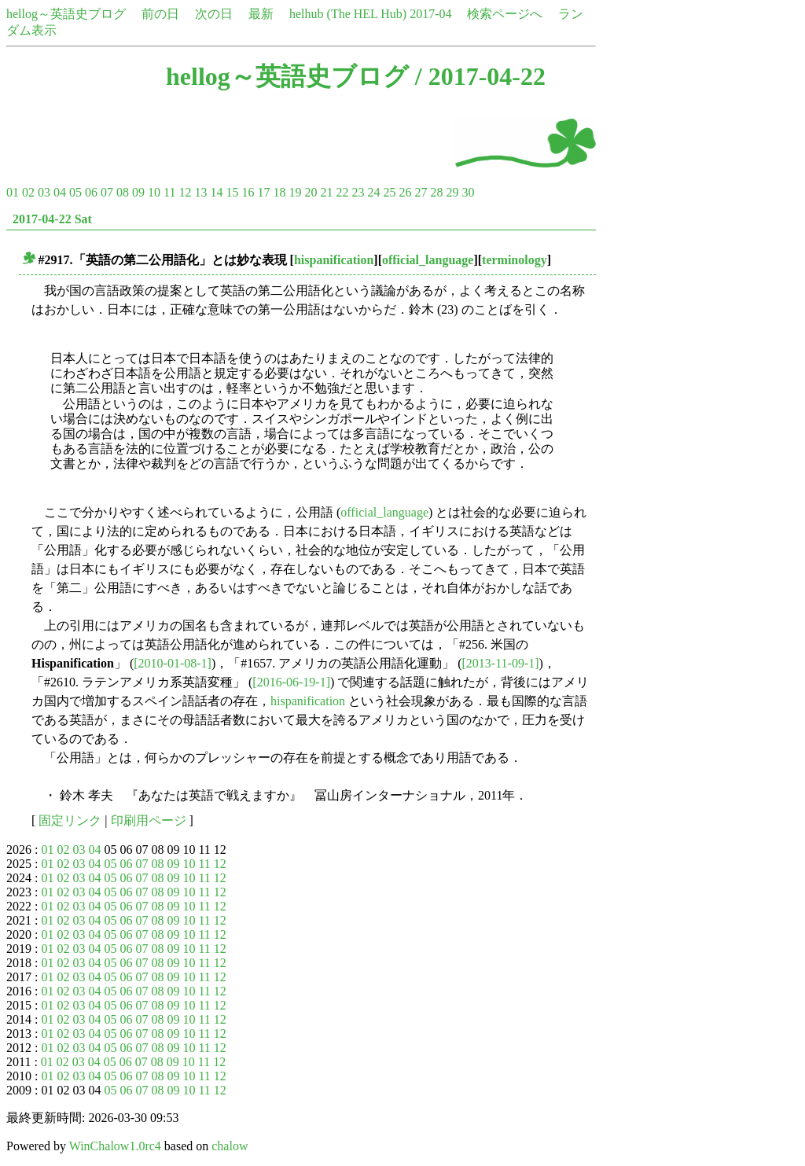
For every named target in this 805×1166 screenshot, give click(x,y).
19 (295, 192)
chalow (229, 1146)
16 (247, 192)
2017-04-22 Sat (52, 219)
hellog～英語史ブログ (66, 13)
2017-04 (430, 13)
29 (452, 192)
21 (326, 192)
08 (122, 192)
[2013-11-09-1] (500, 663)
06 (91, 192)
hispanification (333, 260)
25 (389, 192)
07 (107, 192)
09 (138, 192)
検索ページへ (504, 13)
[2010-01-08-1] (172, 663)
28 (436, 192)
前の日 (160, 13)
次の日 (214, 13)
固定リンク (70, 820)
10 (154, 192)
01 (12, 192)
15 (232, 192)
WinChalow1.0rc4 (115, 1146)
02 (28, 192)
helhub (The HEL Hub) (347, 13)
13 (200, 192)
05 (75, 192)
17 (263, 192)
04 (59, 192)
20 (310, 192)
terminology (514, 260)
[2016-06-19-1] (291, 682)
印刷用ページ (148, 820)
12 (184, 192)
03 (44, 192)
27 (420, 192)
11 (169, 192)
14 (216, 192)
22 (342, 192)
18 (279, 192)
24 (373, 192)
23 (357, 192)
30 (467, 192)
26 (405, 192)
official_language (427, 260)
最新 (261, 13)
